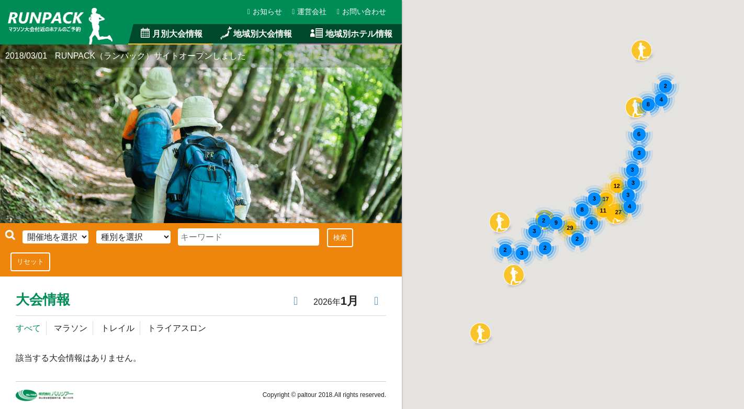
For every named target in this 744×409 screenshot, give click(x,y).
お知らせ (265, 11)
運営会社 (309, 11)
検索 (339, 237)
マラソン (70, 328)
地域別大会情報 (255, 33)
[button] (514, 275)
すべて (28, 328)
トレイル (117, 328)
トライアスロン (176, 328)
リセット (30, 262)
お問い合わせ (361, 11)
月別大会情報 (171, 33)
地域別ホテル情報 (350, 33)
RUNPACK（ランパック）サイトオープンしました (151, 56)
